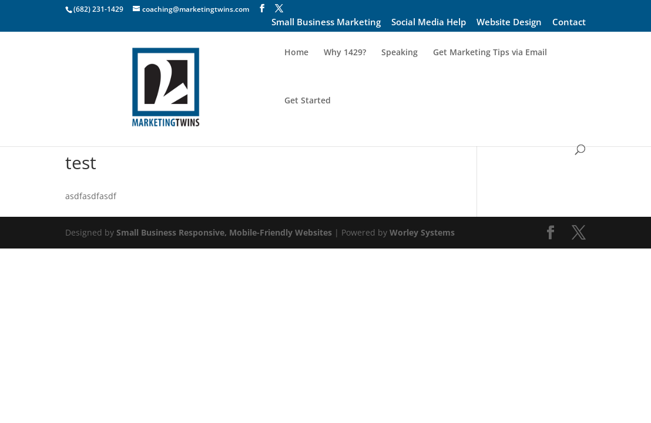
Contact (569, 23)
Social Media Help (428, 23)
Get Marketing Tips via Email (490, 76)
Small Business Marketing (326, 23)
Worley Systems (422, 232)
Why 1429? (345, 76)
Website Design (509, 23)
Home (296, 76)
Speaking (399, 76)
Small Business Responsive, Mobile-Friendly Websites (224, 232)
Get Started (307, 124)
